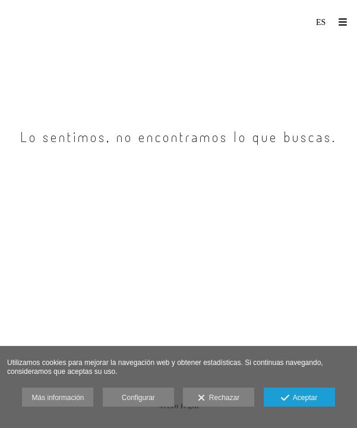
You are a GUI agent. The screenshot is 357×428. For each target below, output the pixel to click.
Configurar (138, 398)
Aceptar (299, 398)
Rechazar (218, 398)
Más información (57, 398)
